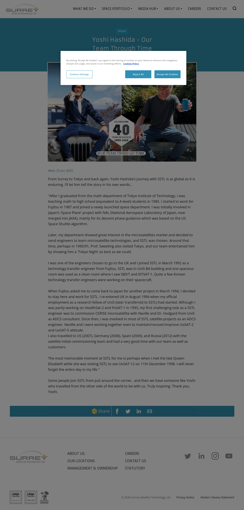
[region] (123, 68)
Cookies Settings (79, 74)
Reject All (138, 74)
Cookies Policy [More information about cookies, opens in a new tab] (131, 63)
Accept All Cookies (167, 74)
